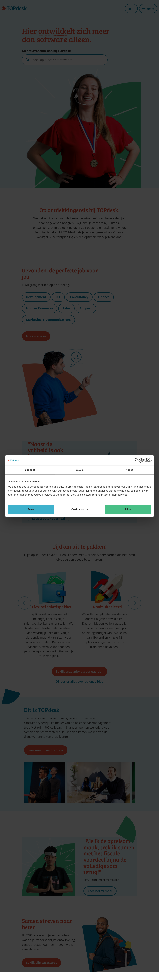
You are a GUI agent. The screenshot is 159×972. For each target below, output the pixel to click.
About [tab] (129, 469)
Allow (128, 509)
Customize (79, 509)
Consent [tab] (30, 469)
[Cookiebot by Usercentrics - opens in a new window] (137, 460)
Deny (31, 509)
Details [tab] (79, 469)
